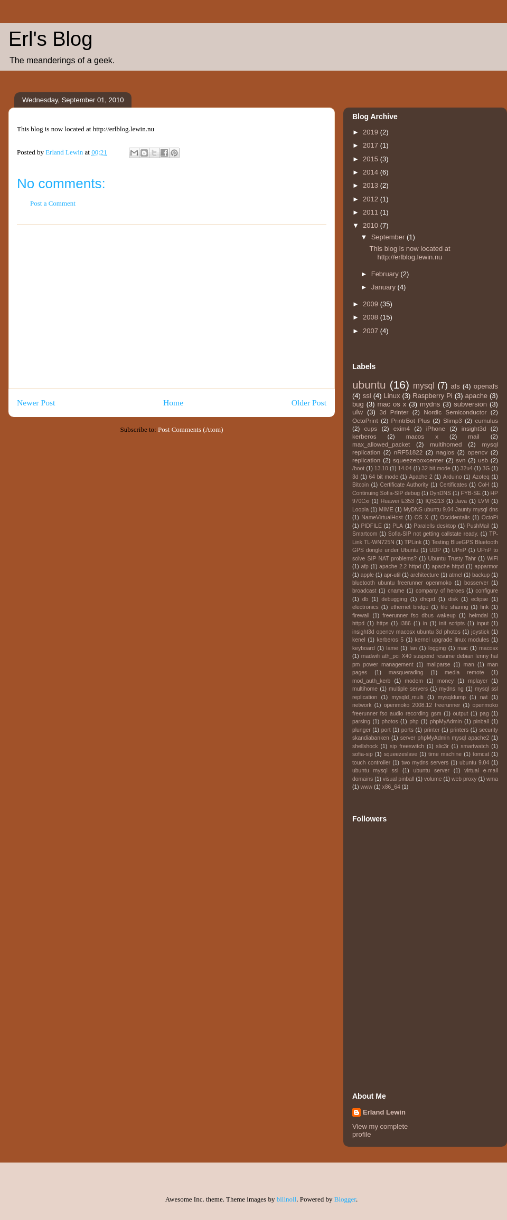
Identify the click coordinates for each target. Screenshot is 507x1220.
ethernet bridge (409, 607)
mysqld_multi (407, 697)
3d (355, 477)
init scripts (452, 623)
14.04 (405, 468)
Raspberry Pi (432, 396)
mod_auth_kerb (371, 681)
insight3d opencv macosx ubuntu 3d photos (406, 632)
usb (483, 460)
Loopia (360, 509)
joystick (480, 632)
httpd (358, 623)
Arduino (452, 477)
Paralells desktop (435, 526)
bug (358, 404)
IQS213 (434, 501)
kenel (358, 640)
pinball (481, 721)
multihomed (446, 444)
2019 (371, 132)
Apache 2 (421, 477)
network (361, 705)
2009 (371, 304)
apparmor (486, 566)
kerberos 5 (390, 640)
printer (431, 730)
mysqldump (452, 697)
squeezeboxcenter (418, 460)
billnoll (287, 1199)
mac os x (392, 404)
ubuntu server (431, 770)
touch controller (371, 763)
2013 (371, 185)
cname (396, 591)
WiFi (492, 558)
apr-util (392, 575)
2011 (371, 212)
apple (367, 575)
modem (414, 681)
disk (453, 599)
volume (433, 779)
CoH (483, 485)
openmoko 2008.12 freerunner (422, 705)
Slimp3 (452, 420)
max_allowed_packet (381, 444)
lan (413, 648)
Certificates (453, 485)
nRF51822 (408, 452)
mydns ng (451, 689)
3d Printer (394, 412)
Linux (391, 396)
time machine (445, 754)
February (386, 274)
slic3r (442, 746)
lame (392, 648)
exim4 (401, 428)
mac (462, 648)
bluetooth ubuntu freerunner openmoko (402, 583)
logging (437, 648)
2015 (371, 159)
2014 (371, 172)
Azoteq (480, 477)
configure (486, 591)
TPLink (413, 542)
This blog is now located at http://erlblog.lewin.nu (409, 253)
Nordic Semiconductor (455, 412)
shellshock (365, 746)
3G (486, 468)
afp (364, 566)
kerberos (364, 436)
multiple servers (408, 689)
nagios (445, 452)
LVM (483, 501)
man (469, 664)
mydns (430, 404)
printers (459, 730)
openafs (486, 386)
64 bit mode (383, 477)
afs (454, 386)
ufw (357, 412)
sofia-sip (362, 754)
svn (460, 460)
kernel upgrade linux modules (452, 640)
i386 (405, 623)
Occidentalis (455, 517)
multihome (365, 689)
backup (481, 575)
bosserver (476, 583)
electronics (365, 607)
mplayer (477, 681)
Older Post (309, 402)
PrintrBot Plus (410, 420)
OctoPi (490, 517)
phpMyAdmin (446, 721)
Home (173, 402)
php (413, 721)
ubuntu (369, 385)
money (445, 681)
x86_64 (391, 787)
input (483, 623)
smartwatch (475, 746)
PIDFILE (371, 526)
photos (390, 721)
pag (484, 713)
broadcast (364, 591)
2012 (371, 199)
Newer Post (36, 402)
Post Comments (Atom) (190, 429)
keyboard (363, 648)
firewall (360, 615)
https (383, 623)
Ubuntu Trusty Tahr (451, 558)
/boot (358, 468)
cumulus (487, 420)
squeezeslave (401, 754)
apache (476, 396)
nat (483, 697)
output (460, 713)
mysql (424, 385)
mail (473, 436)
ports (407, 730)
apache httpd (447, 566)
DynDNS (440, 493)
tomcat (481, 754)
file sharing (454, 607)
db (365, 599)
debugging (394, 599)
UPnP (459, 550)
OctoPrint (365, 420)
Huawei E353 (397, 501)
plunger (361, 730)
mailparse (438, 664)
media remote (464, 672)
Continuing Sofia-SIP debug (386, 493)
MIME (386, 509)
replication (366, 460)
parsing (361, 721)
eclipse (479, 599)
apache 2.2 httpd (400, 566)
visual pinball (399, 779)
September (389, 237)
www (367, 787)
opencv (478, 452)
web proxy (464, 779)
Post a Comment (53, 203)
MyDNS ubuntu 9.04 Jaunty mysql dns (450, 509)
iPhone (435, 428)
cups (370, 428)
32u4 (467, 468)
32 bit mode (435, 468)
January (384, 287)
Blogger (345, 1199)
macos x (422, 436)
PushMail (478, 526)
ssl (367, 396)
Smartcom (364, 534)
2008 (371, 317)
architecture (424, 575)
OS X (422, 517)
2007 (371, 331)
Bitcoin (360, 485)
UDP (435, 550)
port (386, 730)
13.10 (381, 468)
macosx (488, 648)
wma (492, 779)
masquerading (406, 672)
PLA (397, 526)
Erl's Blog (50, 39)
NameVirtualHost (381, 517)
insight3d (474, 428)
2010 (371, 225)
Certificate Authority (404, 485)
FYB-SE (471, 493)
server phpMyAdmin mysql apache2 (445, 738)
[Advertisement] (171, 306)
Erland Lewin (384, 1112)
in (425, 623)
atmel (455, 575)
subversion (470, 404)
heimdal (478, 615)
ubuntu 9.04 (474, 763)
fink (484, 607)
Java (461, 501)
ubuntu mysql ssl (375, 770)
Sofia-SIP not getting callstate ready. (433, 534)
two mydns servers (424, 763)
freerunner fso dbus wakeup (419, 615)
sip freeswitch (407, 746)
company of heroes (440, 591)
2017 (371, 145)
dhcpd (427, 599)
